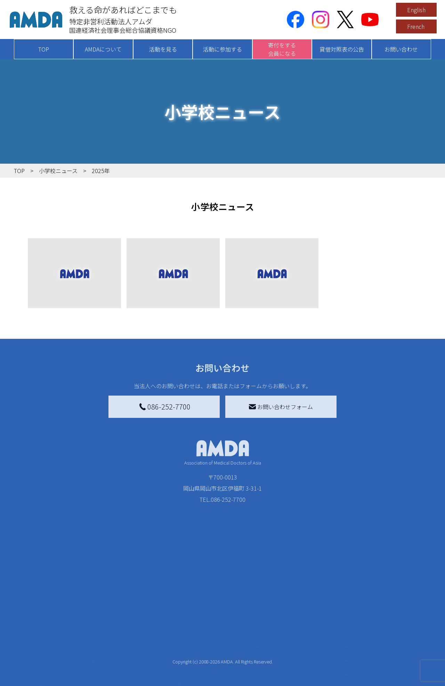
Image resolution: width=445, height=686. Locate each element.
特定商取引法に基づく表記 (386, 601)
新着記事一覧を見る (110, 601)
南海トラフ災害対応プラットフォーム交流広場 (307, 616)
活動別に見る (101, 623)
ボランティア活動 (107, 651)
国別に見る (99, 612)
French (415, 26)
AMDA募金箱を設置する (205, 643)
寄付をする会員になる (282, 49)
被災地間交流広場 (286, 587)
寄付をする (186, 587)
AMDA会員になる (197, 601)
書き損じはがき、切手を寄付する (215, 627)
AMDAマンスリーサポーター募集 (217, 612)
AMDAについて (103, 49)
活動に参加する (222, 49)
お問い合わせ (401, 49)
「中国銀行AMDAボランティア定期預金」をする (216, 658)
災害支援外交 (284, 601)
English (416, 10)
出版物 (37, 648)
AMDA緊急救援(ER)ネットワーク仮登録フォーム (125, 677)
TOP (43, 49)
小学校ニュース (48, 637)
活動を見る (163, 49)
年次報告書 (43, 679)
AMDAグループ (47, 615)
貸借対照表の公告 (341, 49)
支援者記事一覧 (195, 673)
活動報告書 (43, 626)
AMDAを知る (40, 601)
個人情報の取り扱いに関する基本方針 (386, 633)
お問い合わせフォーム (281, 407)
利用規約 (364, 615)
